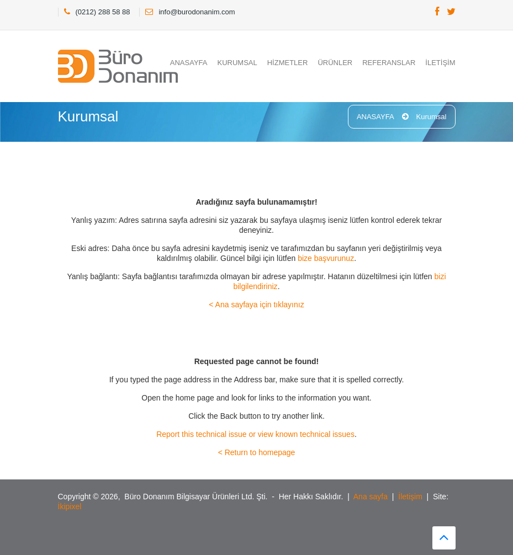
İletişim (410, 496)
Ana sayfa (370, 496)
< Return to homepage (256, 452)
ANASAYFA (189, 62)
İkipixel (70, 506)
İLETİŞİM (440, 62)
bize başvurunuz (326, 258)
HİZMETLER (287, 62)
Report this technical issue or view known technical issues (255, 434)
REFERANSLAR (388, 62)
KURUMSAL (237, 62)
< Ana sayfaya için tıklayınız (256, 304)
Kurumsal (431, 117)
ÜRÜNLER (335, 62)
